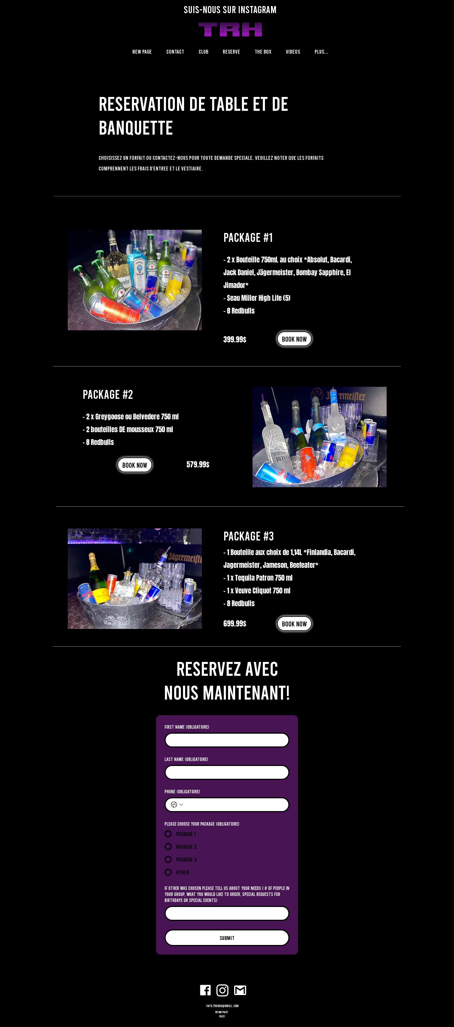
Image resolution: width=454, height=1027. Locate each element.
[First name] (225, 740)
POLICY (222, 1016)
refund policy (222, 1012)
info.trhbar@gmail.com (222, 1006)
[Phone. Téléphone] (234, 804)
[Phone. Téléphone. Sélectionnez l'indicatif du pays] (177, 804)
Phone (182, 791)
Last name (186, 759)
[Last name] (225, 772)
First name (187, 727)
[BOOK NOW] (294, 338)
